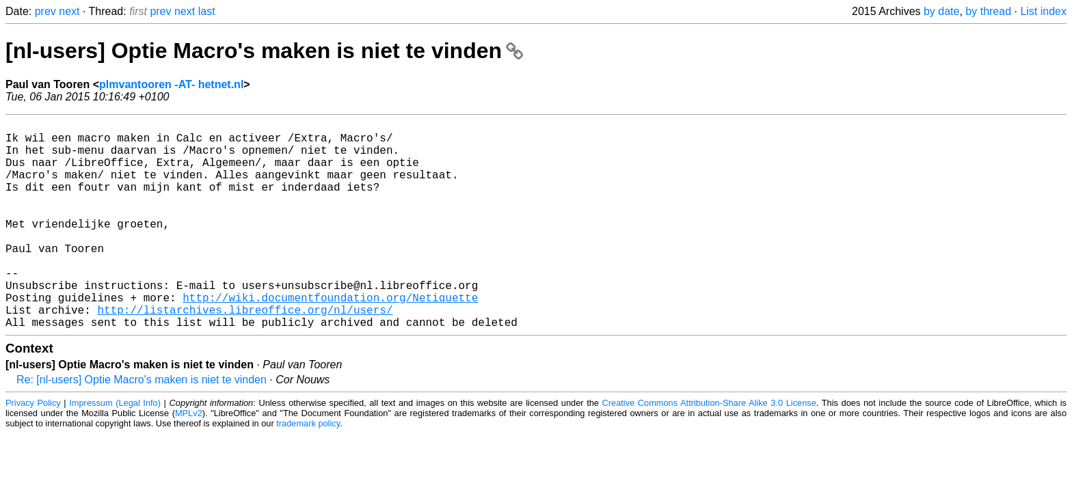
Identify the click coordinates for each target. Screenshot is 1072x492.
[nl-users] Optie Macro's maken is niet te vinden (264, 50)
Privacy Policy (33, 449)
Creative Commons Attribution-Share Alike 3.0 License (709, 449)
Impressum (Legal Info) (115, 449)
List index (1043, 11)
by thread (988, 11)
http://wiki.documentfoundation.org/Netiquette (330, 338)
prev (45, 11)
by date (941, 11)
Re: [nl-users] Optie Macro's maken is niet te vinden (141, 426)
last (206, 11)
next (69, 11)
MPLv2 (188, 459)
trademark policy (308, 470)
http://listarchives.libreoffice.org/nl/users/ (244, 353)
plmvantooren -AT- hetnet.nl (171, 84)
